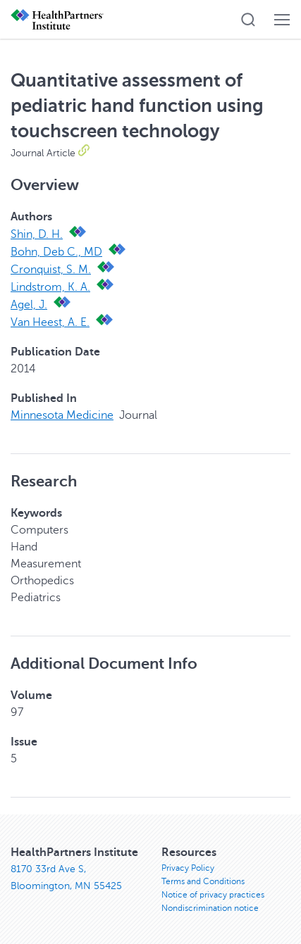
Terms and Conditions (203, 881)
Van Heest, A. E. (50, 322)
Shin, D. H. (37, 234)
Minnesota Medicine (62, 415)
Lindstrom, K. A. (50, 287)
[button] (248, 19)
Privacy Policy (187, 868)
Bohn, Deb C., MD (56, 252)
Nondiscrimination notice (210, 908)
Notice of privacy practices (212, 895)
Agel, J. (29, 304)
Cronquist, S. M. (51, 269)
